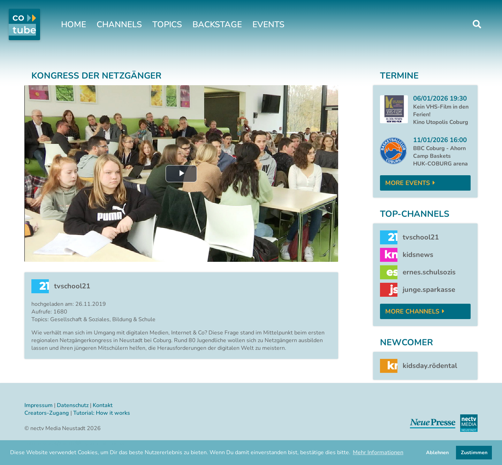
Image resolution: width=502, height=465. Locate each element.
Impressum (38, 405)
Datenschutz (73, 405)
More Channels (412, 311)
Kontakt (103, 405)
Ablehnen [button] (437, 452)
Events (268, 24)
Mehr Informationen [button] (378, 452)
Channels (119, 24)
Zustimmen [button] (474, 452)
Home (73, 24)
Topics (167, 24)
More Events (407, 183)
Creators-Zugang (46, 413)
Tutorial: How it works (101, 413)
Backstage (217, 24)
